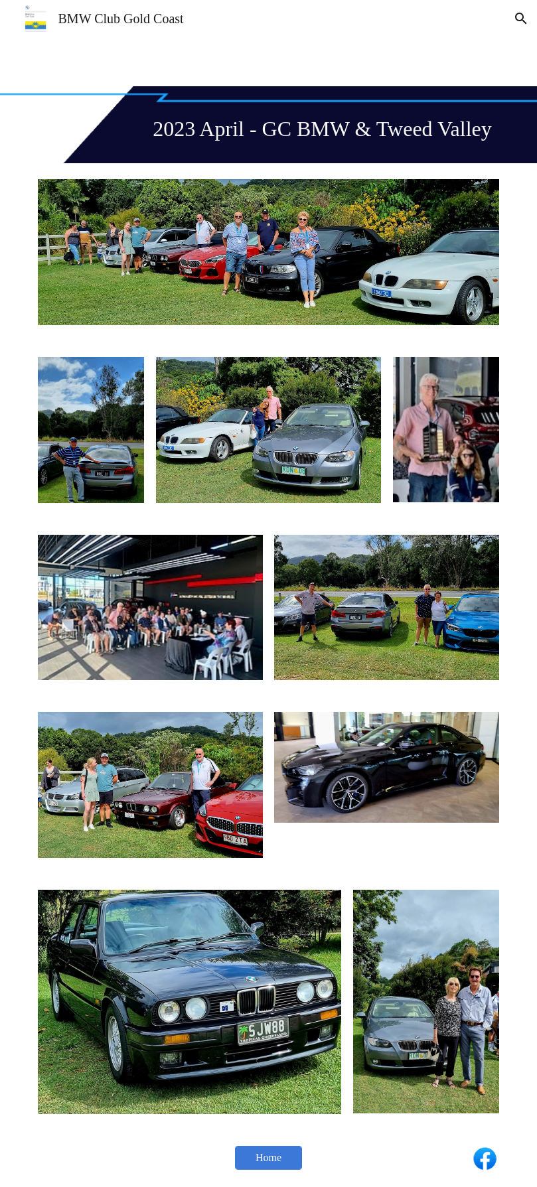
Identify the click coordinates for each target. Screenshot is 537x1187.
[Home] (268, 1157)
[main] (268, 124)
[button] (521, 19)
